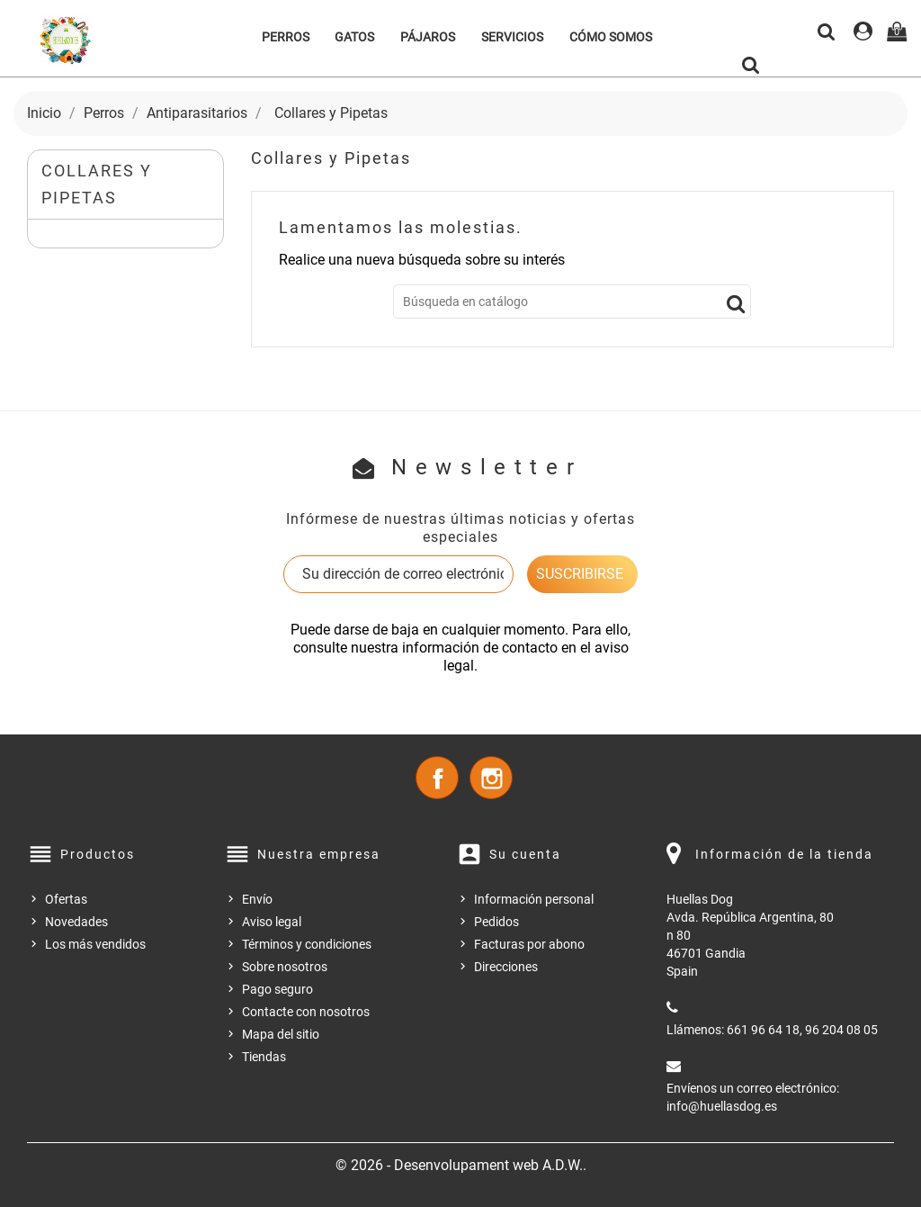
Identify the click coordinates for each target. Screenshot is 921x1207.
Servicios (512, 37)
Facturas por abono (529, 944)
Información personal (534, 899)
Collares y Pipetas (96, 184)
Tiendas (264, 1056)
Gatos (354, 37)
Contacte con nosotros (306, 1011)
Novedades (76, 921)
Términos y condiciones (306, 944)
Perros (285, 37)
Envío (257, 899)
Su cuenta (525, 854)
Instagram (491, 777)
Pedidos (496, 921)
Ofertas (66, 899)
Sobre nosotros (284, 966)
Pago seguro (277, 989)
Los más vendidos (95, 944)
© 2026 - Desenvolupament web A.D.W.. (460, 1165)
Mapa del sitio (280, 1034)
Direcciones (506, 966)
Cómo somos (610, 37)
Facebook (437, 777)
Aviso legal (271, 921)
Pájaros (427, 37)
